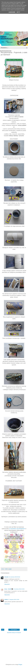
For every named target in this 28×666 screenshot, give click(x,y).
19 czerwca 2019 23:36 (18, 589)
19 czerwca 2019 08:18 (14, 577)
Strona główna (14, 629)
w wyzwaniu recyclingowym (17, 528)
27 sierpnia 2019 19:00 (13, 599)
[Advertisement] (14, 16)
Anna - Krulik (7, 589)
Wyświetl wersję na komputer (14, 632)
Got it (18, 12)
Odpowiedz (7, 584)
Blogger (20, 664)
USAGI (6, 599)
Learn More (12, 12)
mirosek (6, 577)
